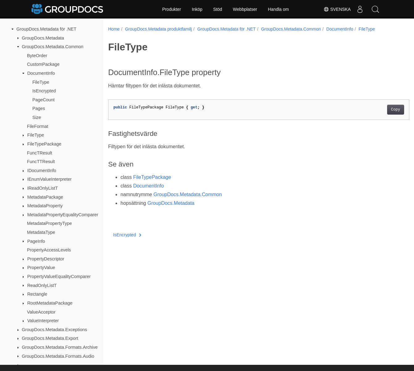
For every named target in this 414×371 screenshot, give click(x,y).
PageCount (43, 99)
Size (36, 117)
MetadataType (41, 232)
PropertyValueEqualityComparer (59, 276)
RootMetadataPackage (49, 303)
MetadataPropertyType (49, 223)
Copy (374, 110)
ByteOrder (37, 55)
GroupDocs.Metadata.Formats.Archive (60, 347)
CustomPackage (43, 64)
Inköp (197, 9)
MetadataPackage (45, 197)
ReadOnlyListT (42, 285)
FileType (40, 82)
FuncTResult (39, 152)
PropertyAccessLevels (49, 249)
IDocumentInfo (41, 170)
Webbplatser (245, 9)
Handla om (278, 9)
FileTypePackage (44, 143)
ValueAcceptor (41, 312)
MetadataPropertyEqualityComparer (62, 214)
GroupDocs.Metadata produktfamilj (158, 29)
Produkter (171, 9)
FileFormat (37, 126)
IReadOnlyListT (42, 188)
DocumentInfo (41, 73)
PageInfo (36, 241)
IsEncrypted (44, 90)
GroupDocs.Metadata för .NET (46, 29)
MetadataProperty (44, 205)
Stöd (217, 9)
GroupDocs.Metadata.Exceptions (54, 329)
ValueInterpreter (43, 320)
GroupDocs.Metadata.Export (50, 338)
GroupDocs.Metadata (43, 38)
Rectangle (37, 294)
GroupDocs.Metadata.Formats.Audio (58, 356)
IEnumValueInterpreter (49, 179)
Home (114, 29)
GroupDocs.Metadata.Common (52, 46)
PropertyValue (41, 267)
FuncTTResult (41, 161)
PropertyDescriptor (45, 258)
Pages (38, 108)
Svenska (337, 9)
